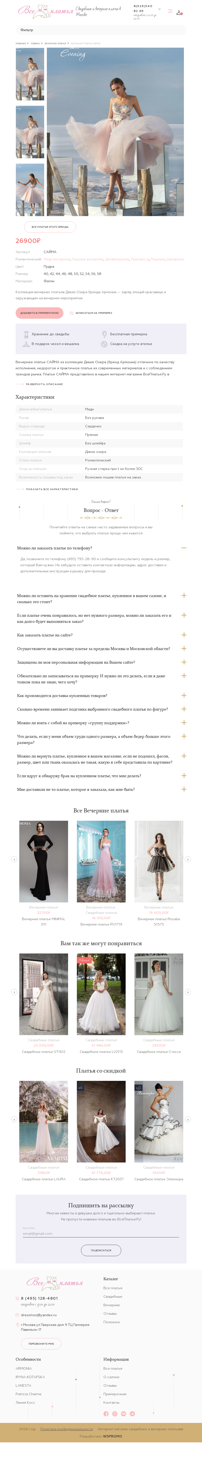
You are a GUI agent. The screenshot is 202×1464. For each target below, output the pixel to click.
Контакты (111, 1402)
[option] (30, 74)
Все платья (112, 1288)
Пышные (158, 259)
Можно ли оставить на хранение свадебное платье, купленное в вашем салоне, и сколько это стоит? (91, 598)
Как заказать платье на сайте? (44, 635)
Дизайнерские (117, 259)
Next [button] (188, 859)
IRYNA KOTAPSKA (30, 1377)
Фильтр (26, 30)
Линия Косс (25, 1402)
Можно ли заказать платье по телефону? (54, 548)
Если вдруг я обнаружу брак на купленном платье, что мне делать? (79, 775)
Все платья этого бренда (50, 227)
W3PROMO (112, 1436)
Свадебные (112, 1296)
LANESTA (23, 1385)
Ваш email (29, 1228)
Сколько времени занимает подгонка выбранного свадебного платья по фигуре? (92, 709)
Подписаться (101, 1250)
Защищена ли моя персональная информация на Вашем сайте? (76, 662)
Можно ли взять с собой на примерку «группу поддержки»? (73, 722)
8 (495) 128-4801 (39, 1298)
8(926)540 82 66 (143, 8)
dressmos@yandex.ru (39, 1315)
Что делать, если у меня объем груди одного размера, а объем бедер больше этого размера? (93, 739)
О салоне (111, 1377)
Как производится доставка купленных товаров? (62, 695)
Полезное (111, 1322)
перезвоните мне (41, 1343)
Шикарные (175, 259)
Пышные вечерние (87, 259)
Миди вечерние (57, 259)
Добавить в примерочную (39, 313)
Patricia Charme (28, 1394)
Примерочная (114, 1394)
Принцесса (140, 259)
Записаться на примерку (91, 313)
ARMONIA (24, 1368)
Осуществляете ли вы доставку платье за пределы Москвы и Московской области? (93, 648)
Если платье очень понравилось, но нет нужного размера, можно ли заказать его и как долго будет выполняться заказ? (94, 618)
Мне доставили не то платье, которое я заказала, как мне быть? (76, 789)
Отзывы (110, 1313)
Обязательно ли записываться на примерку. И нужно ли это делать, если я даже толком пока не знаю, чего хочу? (91, 679)
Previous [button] (14, 859)
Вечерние (111, 1305)
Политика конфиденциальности (66, 1429)
